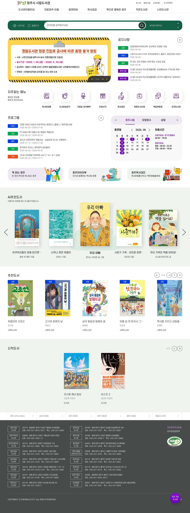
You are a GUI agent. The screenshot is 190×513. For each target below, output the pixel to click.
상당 (163, 120)
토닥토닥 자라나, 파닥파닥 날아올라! (35, 147)
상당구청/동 (44, 416)
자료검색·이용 (51, 9)
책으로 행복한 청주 (116, 9)
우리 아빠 (95, 253)
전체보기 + (101, 118)
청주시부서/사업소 (17, 416)
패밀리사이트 (161, 416)
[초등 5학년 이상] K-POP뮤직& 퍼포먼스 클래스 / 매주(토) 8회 (46, 125)
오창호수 (146, 120)
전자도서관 (176, 107)
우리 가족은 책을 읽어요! (163, 252)
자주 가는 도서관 (175, 498)
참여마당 (73, 9)
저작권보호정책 (173, 431)
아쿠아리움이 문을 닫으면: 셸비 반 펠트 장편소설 (27, 252)
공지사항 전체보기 (179, 40)
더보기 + (179, 275)
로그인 (138, 3)
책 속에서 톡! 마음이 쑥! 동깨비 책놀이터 (37, 132)
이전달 (133, 130)
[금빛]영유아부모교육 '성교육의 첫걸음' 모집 (148, 47)
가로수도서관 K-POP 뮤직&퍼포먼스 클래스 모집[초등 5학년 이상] (156, 54)
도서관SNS (168, 3)
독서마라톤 (46, 107)
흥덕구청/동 (102, 416)
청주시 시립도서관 (35, 3)
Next (178, 27)
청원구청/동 (131, 416)
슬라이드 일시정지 (178, 25)
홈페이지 (35, 25)
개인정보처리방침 (174, 427)
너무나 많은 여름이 (61, 252)
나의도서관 (163, 9)
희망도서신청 (139, 107)
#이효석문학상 (156, 25)
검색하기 (142, 25)
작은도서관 (141, 9)
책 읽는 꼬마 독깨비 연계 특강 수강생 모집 (147, 62)
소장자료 (21, 25)
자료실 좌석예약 (84, 107)
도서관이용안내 (26, 9)
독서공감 (92, 9)
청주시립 (130, 120)
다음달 (148, 130)
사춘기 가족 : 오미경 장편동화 (129, 252)
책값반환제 (157, 107)
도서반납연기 (64, 107)
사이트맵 (156, 3)
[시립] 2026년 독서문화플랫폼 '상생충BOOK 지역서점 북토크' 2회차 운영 (156, 70)
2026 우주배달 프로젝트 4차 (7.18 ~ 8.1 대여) (40, 155)
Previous (178, 23)
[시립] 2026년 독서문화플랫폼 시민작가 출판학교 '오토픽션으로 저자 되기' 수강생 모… (156, 77)
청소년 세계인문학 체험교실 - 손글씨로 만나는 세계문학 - (44, 140)
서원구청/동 (73, 416)
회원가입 (147, 3)
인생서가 (102, 107)
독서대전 (121, 107)
